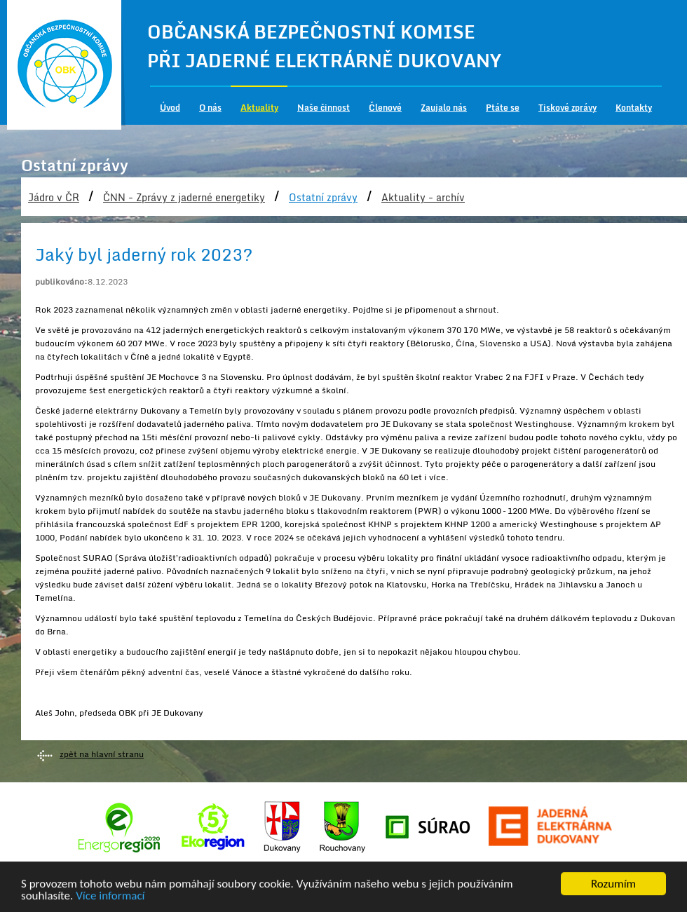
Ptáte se (502, 107)
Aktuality (259, 107)
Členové (385, 107)
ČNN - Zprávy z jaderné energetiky (184, 197)
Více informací (110, 897)
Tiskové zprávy (567, 107)
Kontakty (633, 107)
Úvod (170, 107)
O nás (210, 107)
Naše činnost (323, 107)
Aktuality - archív (423, 197)
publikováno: (61, 281)
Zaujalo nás (444, 107)
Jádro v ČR (53, 197)
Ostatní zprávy (323, 197)
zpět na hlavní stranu (102, 754)
